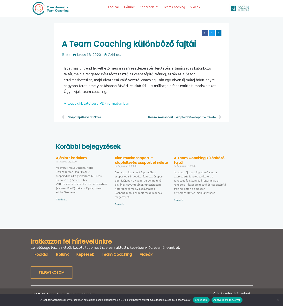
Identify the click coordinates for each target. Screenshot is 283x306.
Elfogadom (201, 299)
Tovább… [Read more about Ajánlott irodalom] (61, 199)
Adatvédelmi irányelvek (227, 299)
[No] (278, 300)
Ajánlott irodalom (71, 157)
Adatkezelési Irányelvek (231, 293)
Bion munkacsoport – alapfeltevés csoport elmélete (141, 160)
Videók (146, 254)
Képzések (85, 254)
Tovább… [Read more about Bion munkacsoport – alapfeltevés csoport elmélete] (120, 204)
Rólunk (62, 254)
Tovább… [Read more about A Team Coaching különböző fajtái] (179, 200)
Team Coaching (117, 254)
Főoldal (41, 254)
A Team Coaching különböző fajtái (199, 160)
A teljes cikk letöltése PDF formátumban (97, 103)
